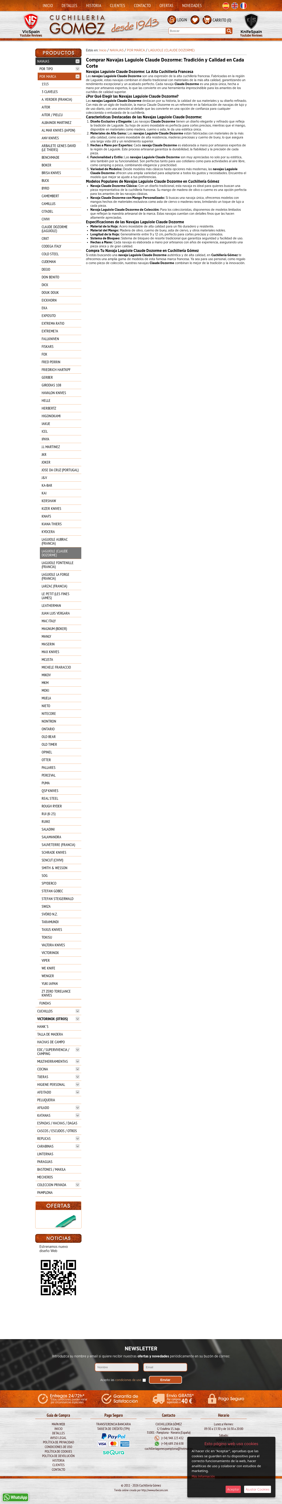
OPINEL (47, 752)
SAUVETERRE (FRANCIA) (58, 844)
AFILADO (58, 1107)
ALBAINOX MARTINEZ (56, 122)
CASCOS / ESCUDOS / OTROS (57, 1130)
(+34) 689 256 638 (172, 1443)
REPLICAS (58, 1138)
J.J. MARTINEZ (51, 446)
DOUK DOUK (50, 292)
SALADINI (48, 829)
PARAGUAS (44, 1161)
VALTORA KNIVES (53, 944)
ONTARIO (48, 728)
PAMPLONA (45, 1192)
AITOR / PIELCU (52, 114)
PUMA (46, 782)
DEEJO (46, 269)
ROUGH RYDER (52, 806)
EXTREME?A (50, 331)
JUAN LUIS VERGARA (56, 613)
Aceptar (233, 1489)
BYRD (45, 188)
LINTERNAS (45, 1153)
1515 (45, 83)
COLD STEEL (50, 253)
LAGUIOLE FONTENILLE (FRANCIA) (58, 564)
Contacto (142, 5)
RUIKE (46, 821)
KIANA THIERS (52, 523)
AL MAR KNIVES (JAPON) (58, 130)
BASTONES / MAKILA (51, 1169)
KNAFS (46, 516)
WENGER (48, 975)
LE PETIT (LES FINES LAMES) (55, 595)
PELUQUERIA (46, 1099)
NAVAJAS (58, 61)
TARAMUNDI (50, 921)
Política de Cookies (58, 1451)
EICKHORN (49, 300)
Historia (93, 5)
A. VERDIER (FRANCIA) (57, 99)
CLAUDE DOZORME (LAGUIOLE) (55, 228)
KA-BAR (47, 485)
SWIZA (46, 906)
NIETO (46, 705)
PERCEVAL (49, 775)
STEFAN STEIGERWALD (57, 898)
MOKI (45, 690)
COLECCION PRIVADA (58, 1184)
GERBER (47, 377)
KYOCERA (48, 531)
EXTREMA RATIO (53, 323)
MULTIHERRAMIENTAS (58, 1061)
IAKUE (46, 423)
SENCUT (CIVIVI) (52, 860)
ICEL (45, 431)
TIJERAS (58, 1076)
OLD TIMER (49, 744)
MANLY (46, 636)
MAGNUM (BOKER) (54, 628)
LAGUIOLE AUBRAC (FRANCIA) (54, 541)
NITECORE (49, 713)
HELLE (46, 400)
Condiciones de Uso (58, 1446)
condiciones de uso (128, 1379)
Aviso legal (58, 1437)
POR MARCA (59, 76)
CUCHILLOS (58, 1011)
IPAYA (45, 439)
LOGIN (182, 19)
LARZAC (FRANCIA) (54, 586)
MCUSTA (47, 659)
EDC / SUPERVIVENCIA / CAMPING (58, 1051)
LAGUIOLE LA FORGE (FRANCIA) (55, 576)
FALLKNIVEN (50, 338)
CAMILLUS (49, 203)
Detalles (69, 5)
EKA (44, 307)
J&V (44, 477)
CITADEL (47, 211)
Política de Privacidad (58, 1441)
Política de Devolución (58, 1455)
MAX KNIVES (50, 651)
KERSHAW (49, 500)
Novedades (192, 5)
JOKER (46, 462)
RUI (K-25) (49, 813)
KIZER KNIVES (51, 508)
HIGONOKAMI (51, 415)
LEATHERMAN (51, 605)
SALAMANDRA (51, 836)
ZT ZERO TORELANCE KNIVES (56, 993)
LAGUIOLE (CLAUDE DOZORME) (55, 552)
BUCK (45, 180)
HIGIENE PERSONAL (58, 1084)
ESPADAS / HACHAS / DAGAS (57, 1123)
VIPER (46, 960)
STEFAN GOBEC (52, 890)
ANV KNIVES (50, 137)
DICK (45, 284)
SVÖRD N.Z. (50, 914)
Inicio (48, 5)
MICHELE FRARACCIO (56, 667)
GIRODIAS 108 (51, 385)
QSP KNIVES (50, 790)
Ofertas (166, 5)
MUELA (46, 698)
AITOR (46, 107)
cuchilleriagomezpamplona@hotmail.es (169, 1448)
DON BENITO (50, 277)
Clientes (117, 5)
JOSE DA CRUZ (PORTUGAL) (60, 469)
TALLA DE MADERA (50, 1034)
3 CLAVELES (50, 91)
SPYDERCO (49, 883)
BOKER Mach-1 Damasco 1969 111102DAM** (58, 1253)
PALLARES (49, 767)
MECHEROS (45, 1177)
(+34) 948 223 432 (172, 1438)
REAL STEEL (50, 798)
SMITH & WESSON (54, 867)
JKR (44, 454)
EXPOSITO (49, 315)
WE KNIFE (48, 968)
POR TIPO (59, 68)
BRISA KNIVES (51, 172)
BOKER (46, 165)
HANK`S (42, 1026)
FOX (44, 354)
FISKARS (48, 346)
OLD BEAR (49, 736)
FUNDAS (45, 1003)
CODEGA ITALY (51, 246)
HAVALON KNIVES (54, 392)
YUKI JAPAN (50, 983)
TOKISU (47, 937)
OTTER (46, 759)
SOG (45, 875)
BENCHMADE (50, 157)
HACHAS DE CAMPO (51, 1041)
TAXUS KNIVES (52, 929)
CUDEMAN (49, 261)
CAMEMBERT (50, 195)
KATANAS (58, 1115)
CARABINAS (58, 1146)
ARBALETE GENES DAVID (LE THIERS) (59, 147)
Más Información (203, 1476)
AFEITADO (58, 1092)
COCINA (58, 1069)
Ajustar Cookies (257, 1489)
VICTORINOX (50, 952)
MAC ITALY (49, 620)
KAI (44, 493)
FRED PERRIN (51, 361)
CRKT (45, 238)
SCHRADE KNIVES (54, 852)
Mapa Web (58, 1423)
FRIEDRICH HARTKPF (56, 369)
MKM (45, 682)
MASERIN (48, 644)
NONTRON (49, 721)
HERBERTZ (49, 408)
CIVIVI (46, 219)
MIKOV (46, 674)
